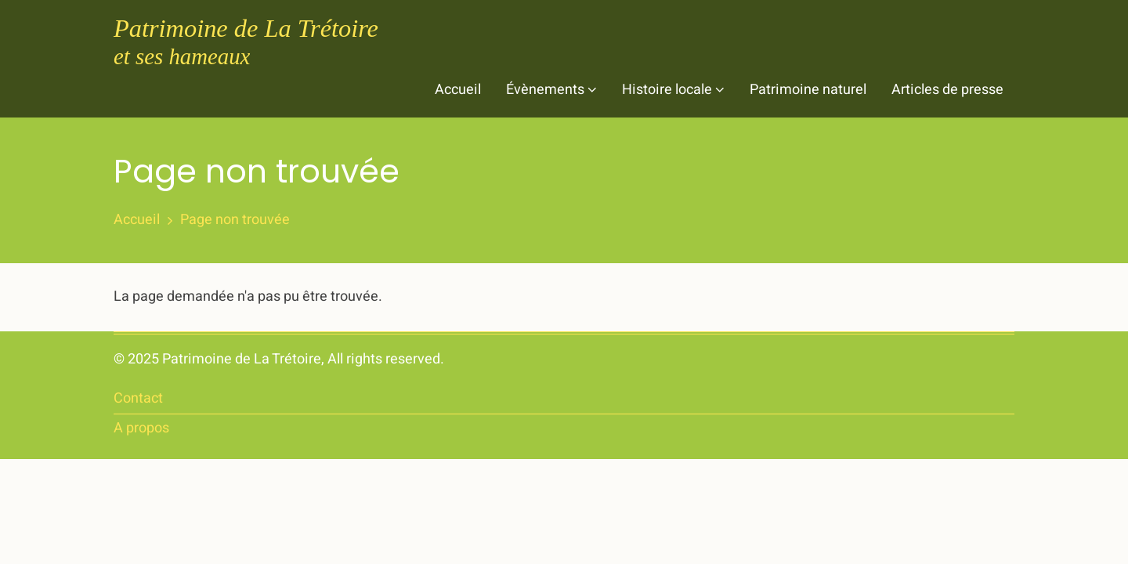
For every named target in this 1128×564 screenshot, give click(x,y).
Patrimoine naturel (808, 89)
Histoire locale (673, 89)
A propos (141, 428)
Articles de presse (947, 89)
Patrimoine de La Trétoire (246, 28)
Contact (138, 398)
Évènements (551, 89)
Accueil (458, 89)
